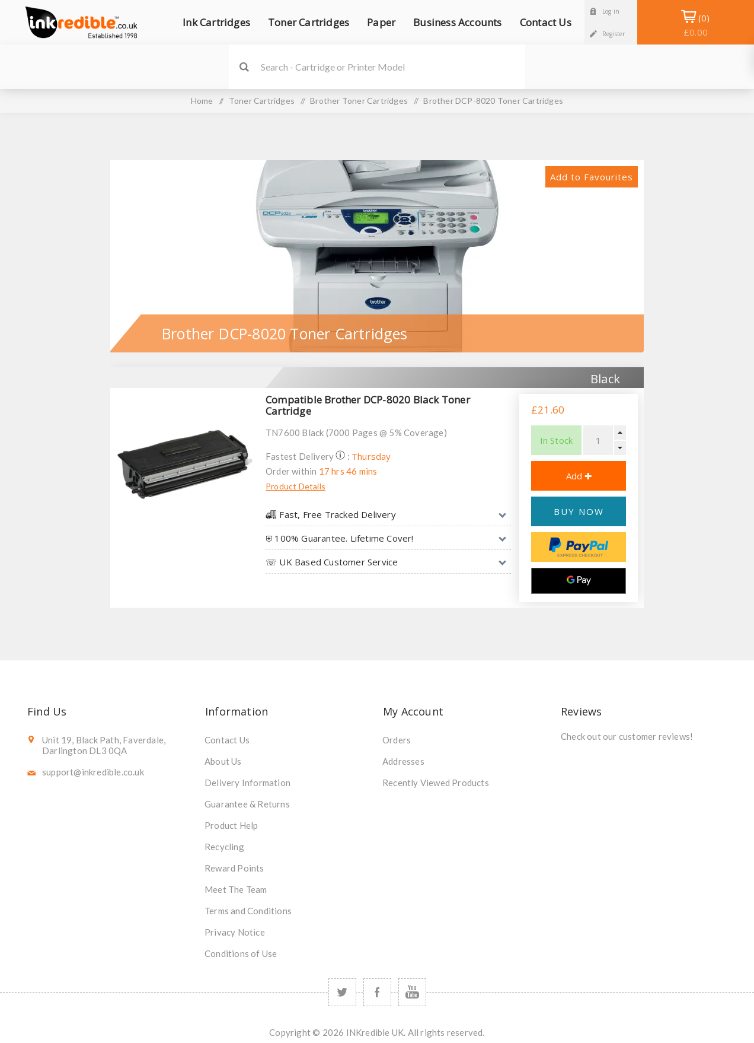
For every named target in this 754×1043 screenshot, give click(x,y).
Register (613, 34)
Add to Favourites (591, 177)
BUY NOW (579, 511)
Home (202, 101)
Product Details (295, 486)
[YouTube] (412, 992)
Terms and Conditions (248, 910)
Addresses (403, 761)
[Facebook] (377, 992)
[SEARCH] (393, 66)
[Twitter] (342, 992)
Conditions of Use (241, 953)
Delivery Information (247, 782)
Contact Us (227, 739)
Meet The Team (236, 889)
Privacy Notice (235, 932)
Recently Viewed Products (435, 782)
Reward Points (234, 868)
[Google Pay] (578, 581)
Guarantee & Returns (247, 804)
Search (244, 66)
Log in (610, 11)
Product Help (231, 825)
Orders (396, 739)
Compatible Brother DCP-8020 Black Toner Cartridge (368, 405)
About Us (223, 761)
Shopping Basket (695, 25)
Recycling (224, 846)
